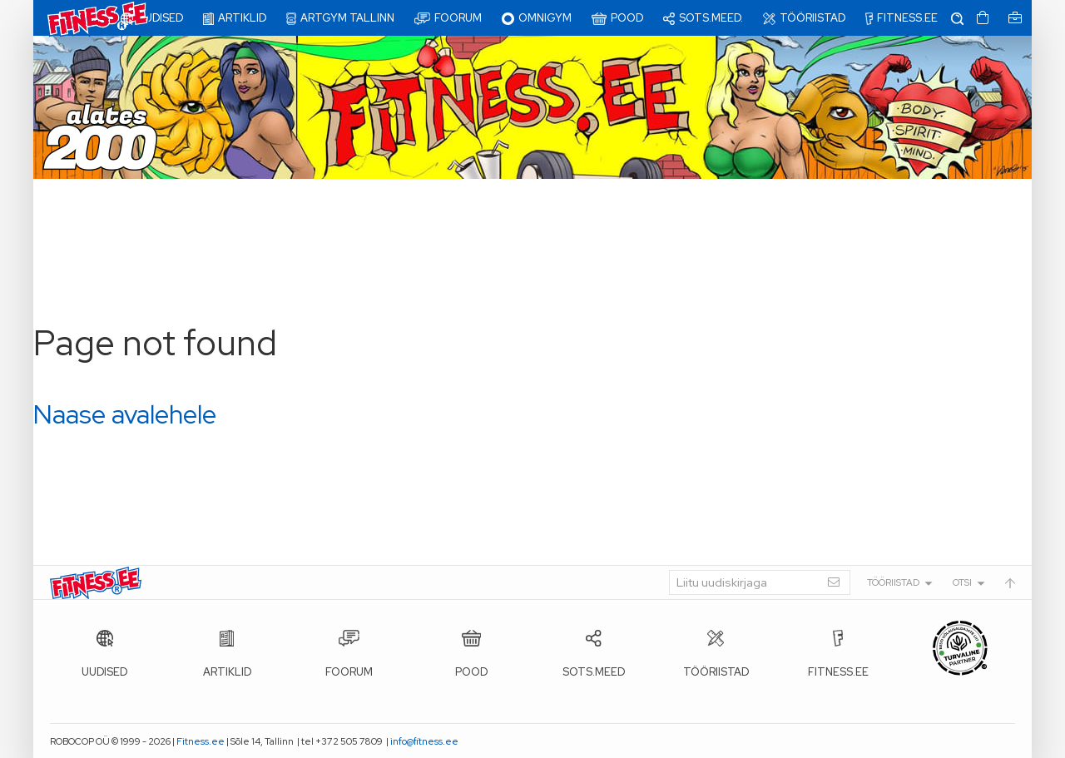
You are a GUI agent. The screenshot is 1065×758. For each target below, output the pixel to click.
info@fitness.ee (424, 741)
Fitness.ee (200, 741)
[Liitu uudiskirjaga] (759, 582)
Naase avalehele (124, 414)
